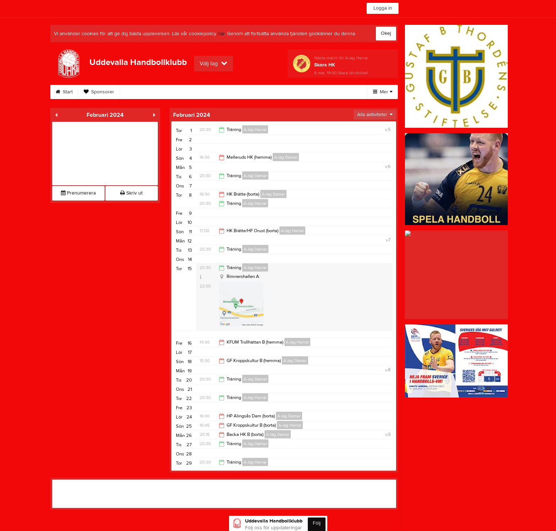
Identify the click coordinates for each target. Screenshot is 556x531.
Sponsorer (99, 92)
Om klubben (142, 92)
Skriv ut (131, 193)
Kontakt (216, 92)
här (221, 34)
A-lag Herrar (255, 129)
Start (64, 92)
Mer (383, 92)
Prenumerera (78, 193)
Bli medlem (253, 92)
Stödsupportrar (299, 92)
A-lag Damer (286, 157)
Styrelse (181, 92)
